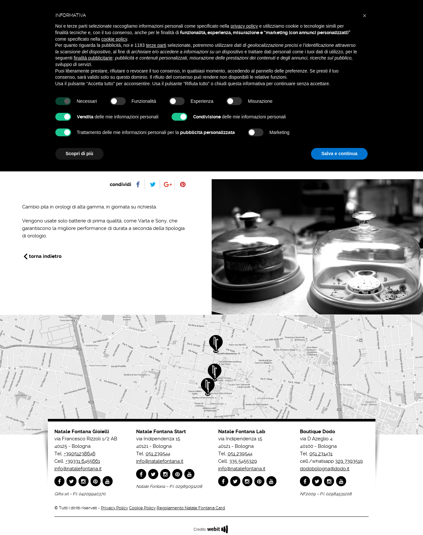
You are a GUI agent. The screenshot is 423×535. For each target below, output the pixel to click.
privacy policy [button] (244, 26)
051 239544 (158, 454)
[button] (365, 15)
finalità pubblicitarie (93, 57)
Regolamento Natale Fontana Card (191, 507)
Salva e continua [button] (339, 153)
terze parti (156, 45)
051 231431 (320, 454)
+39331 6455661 (82, 461)
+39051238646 (79, 454)
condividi (120, 184)
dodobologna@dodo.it (324, 469)
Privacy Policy (114, 507)
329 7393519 (349, 461)
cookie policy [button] (114, 39)
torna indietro (45, 256)
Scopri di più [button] (79, 153)
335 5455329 (243, 461)
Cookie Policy (142, 507)
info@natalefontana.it (78, 469)
